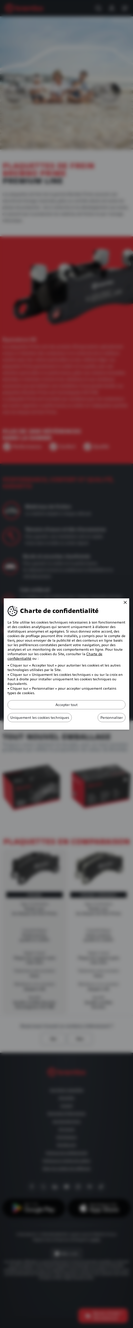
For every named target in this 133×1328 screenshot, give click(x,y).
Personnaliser (111, 718)
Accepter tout (66, 705)
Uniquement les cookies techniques (39, 718)
